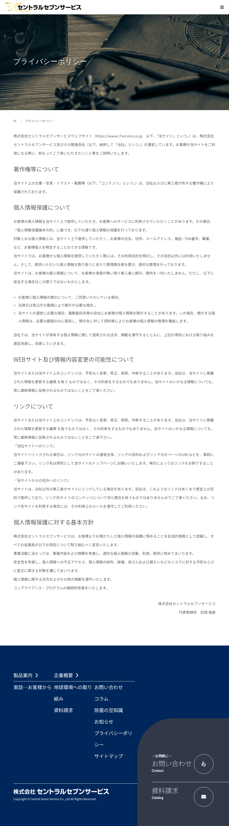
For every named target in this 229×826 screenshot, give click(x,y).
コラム (101, 698)
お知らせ (103, 721)
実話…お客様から (32, 687)
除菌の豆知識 (108, 710)
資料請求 (63, 710)
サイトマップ (108, 756)
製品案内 (23, 675)
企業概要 (63, 675)
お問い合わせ (108, 687)
